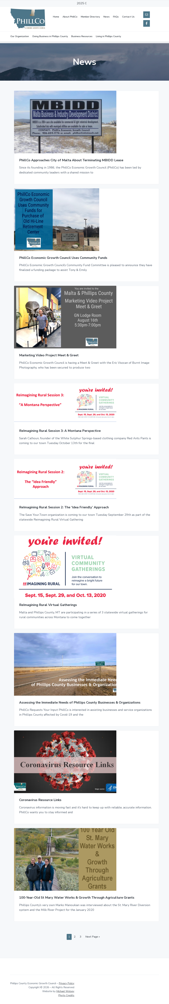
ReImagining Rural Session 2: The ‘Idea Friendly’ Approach (64, 507)
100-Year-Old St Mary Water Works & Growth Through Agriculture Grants (76, 898)
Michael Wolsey (65, 991)
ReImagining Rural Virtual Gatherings (48, 605)
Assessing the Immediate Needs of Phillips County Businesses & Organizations (79, 703)
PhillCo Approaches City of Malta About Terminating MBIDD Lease (71, 160)
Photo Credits (66, 995)
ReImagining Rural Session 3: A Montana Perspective (60, 431)
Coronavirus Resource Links (40, 800)
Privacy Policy (66, 983)
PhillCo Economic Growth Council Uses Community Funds (63, 258)
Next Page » (92, 937)
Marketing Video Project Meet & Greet (49, 355)
